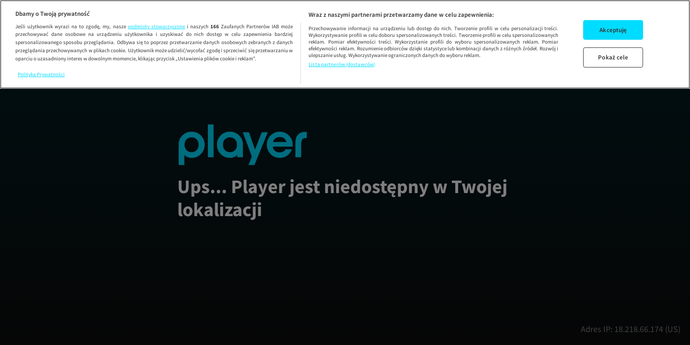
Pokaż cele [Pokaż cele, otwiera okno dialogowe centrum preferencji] (613, 57)
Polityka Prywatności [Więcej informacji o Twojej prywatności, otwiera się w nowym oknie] (41, 74)
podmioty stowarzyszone (156, 26)
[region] (345, 44)
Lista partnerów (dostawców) (342, 64)
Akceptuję (613, 30)
